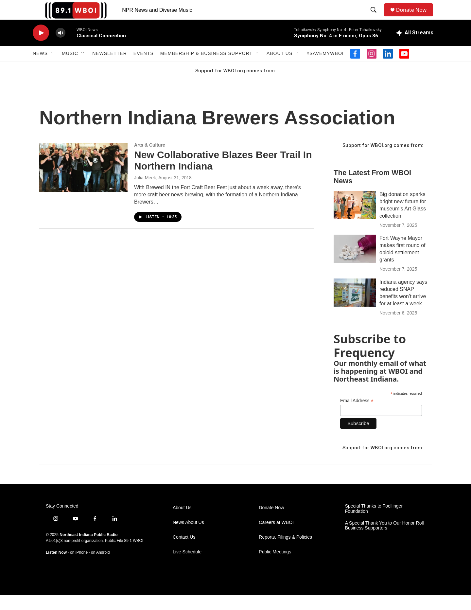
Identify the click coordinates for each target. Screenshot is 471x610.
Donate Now (414, 17)
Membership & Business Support (206, 68)
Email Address (357, 415)
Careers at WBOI (276, 537)
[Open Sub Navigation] (52, 68)
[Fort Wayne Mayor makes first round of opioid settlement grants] (355, 263)
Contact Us (184, 551)
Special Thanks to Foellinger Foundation (374, 523)
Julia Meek (145, 192)
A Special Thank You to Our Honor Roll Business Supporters (384, 540)
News (40, 68)
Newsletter (109, 68)
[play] (41, 47)
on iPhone (79, 567)
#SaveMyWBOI (324, 68)
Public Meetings (275, 566)
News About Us (188, 537)
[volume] (60, 47)
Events (143, 68)
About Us (279, 68)
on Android (100, 567)
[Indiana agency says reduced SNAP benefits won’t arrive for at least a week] (355, 307)
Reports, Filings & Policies (285, 551)
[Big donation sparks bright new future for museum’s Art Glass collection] (355, 220)
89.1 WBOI (133, 555)
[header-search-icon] (375, 17)
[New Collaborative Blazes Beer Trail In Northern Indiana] (83, 181)
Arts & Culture (149, 159)
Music (70, 68)
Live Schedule (187, 566)
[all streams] (415, 47)
